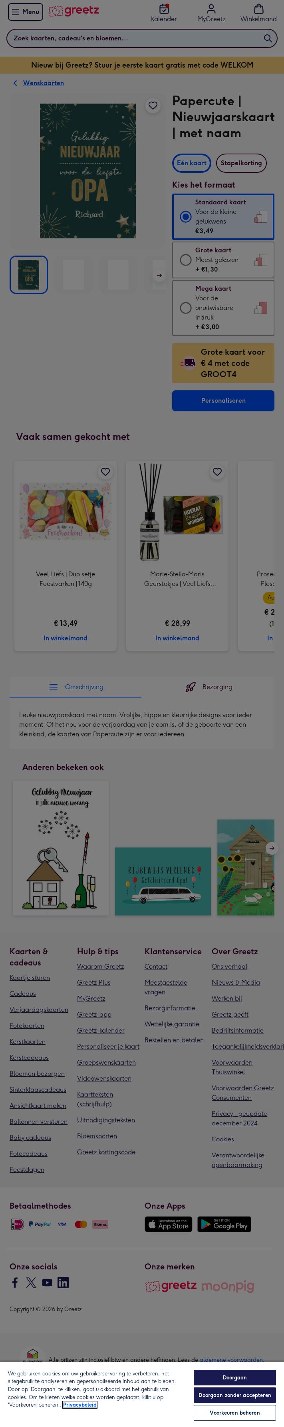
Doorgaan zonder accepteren (235, 1395)
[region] (142, 1394)
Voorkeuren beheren (235, 1413)
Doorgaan (235, 1378)
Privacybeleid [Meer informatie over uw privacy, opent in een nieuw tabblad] (80, 1405)
